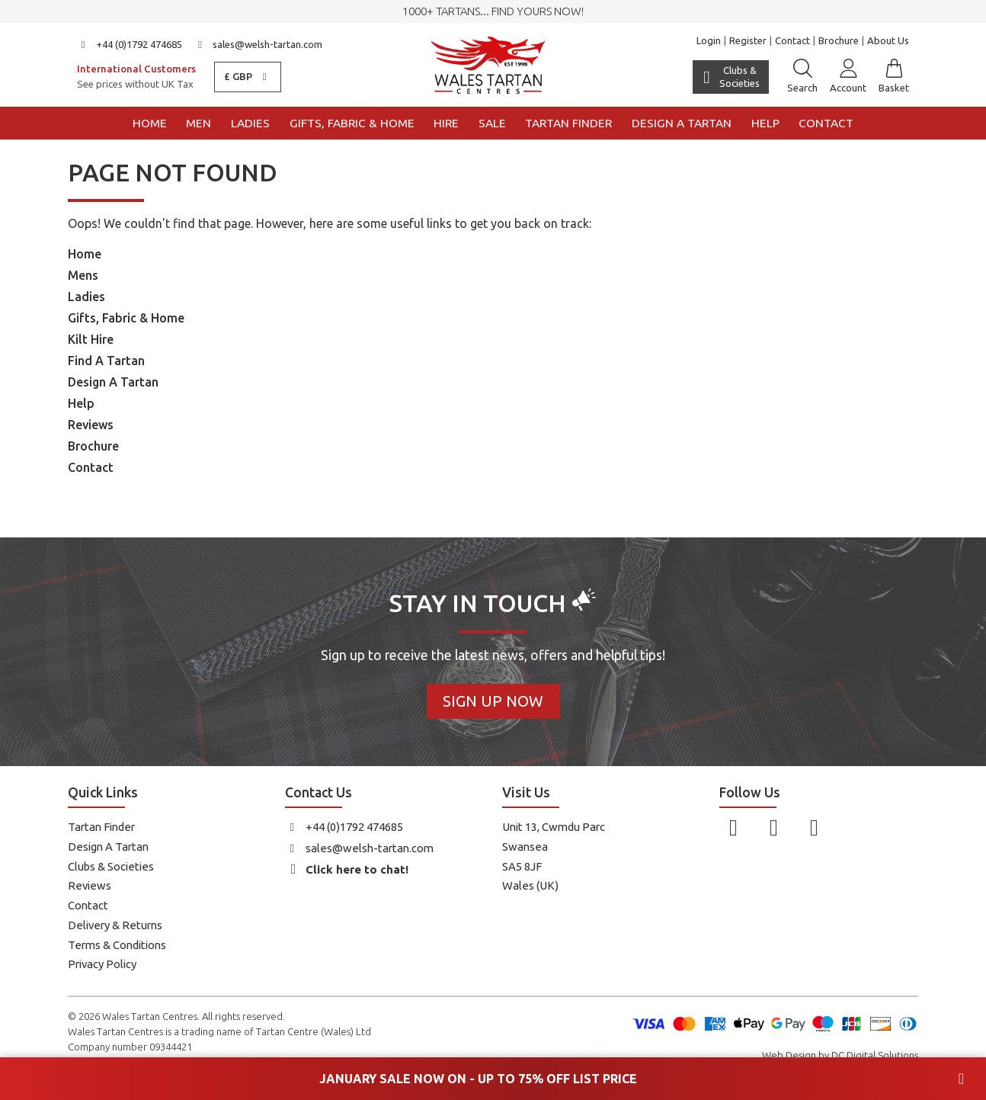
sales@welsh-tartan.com (258, 44)
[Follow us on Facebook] (733, 827)
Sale (492, 123)
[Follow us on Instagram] (774, 827)
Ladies (250, 123)
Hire (446, 123)
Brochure (838, 40)
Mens (83, 275)
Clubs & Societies (111, 866)
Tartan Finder (568, 123)
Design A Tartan (113, 382)
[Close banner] (961, 1078)
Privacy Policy (102, 963)
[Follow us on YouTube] (814, 827)
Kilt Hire (91, 339)
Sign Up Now (493, 701)
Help (765, 123)
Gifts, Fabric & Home (352, 123)
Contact (792, 40)
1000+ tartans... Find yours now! (493, 11)
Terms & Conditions (117, 944)
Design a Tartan (681, 123)
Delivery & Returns (115, 925)
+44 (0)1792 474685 (129, 44)
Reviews (91, 424)
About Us (888, 40)
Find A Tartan (106, 360)
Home (150, 123)
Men (198, 123)
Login (708, 40)
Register (748, 40)
